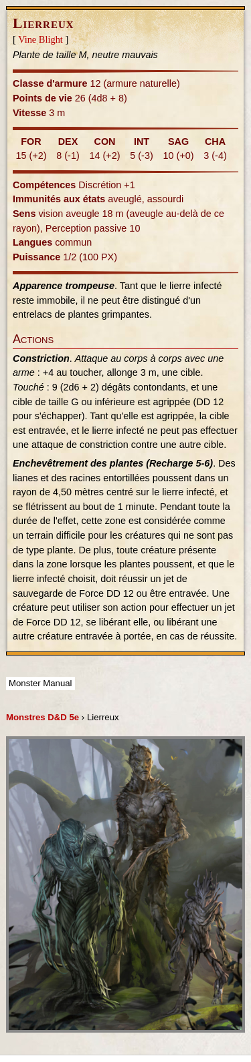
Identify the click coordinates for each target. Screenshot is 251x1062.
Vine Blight (40, 39)
